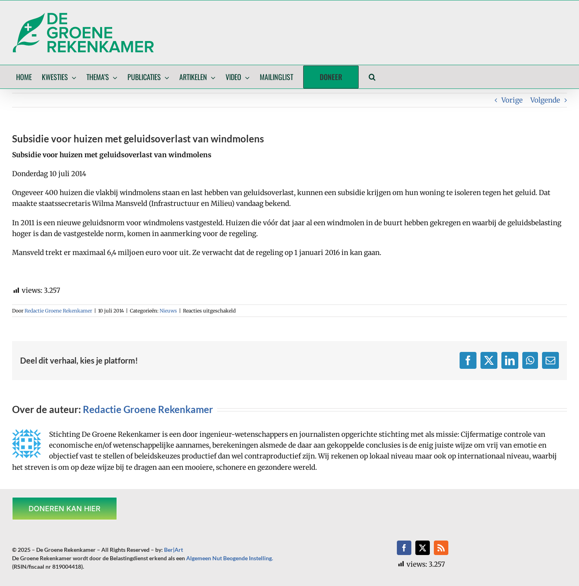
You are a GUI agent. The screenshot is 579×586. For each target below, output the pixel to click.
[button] (372, 76)
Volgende (545, 100)
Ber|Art (173, 549)
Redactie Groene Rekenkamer (58, 311)
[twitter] (422, 548)
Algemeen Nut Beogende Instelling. (229, 558)
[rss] (441, 548)
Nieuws (168, 311)
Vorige (512, 100)
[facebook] (404, 548)
